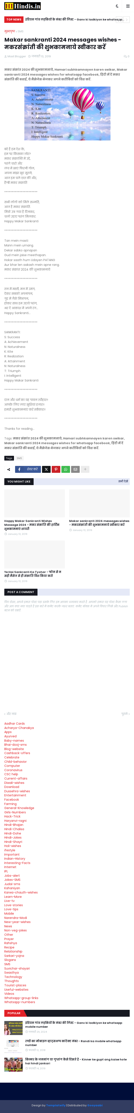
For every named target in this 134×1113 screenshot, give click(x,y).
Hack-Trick (12, 816)
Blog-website (14, 749)
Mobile (9, 913)
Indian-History (14, 858)
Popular (14, 1013)
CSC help (11, 774)
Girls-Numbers (15, 812)
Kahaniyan (12, 888)
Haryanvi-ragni (15, 821)
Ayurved (10, 736)
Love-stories (13, 905)
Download (11, 787)
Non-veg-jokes (15, 930)
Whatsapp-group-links (21, 998)
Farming (10, 804)
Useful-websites (16, 989)
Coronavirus (13, 770)
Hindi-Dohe (12, 833)
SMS (20, 31)
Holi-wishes (12, 846)
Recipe (9, 947)
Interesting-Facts (17, 863)
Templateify (55, 1105)
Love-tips (11, 909)
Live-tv (9, 901)
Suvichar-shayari (17, 968)
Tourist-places (15, 985)
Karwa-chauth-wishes (21, 892)
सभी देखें (123, 481)
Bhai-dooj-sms (15, 745)
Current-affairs (15, 778)
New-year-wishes (17, 922)
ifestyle (9, 850)
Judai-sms (12, 884)
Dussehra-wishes (17, 791)
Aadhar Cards (14, 723)
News (8, 926)
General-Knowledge (19, 808)
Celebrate (11, 757)
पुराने (125, 714)
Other (8, 934)
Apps (8, 732)
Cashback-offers (17, 753)
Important (12, 854)
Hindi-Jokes (13, 837)
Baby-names (14, 740)
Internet (10, 867)
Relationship (13, 951)
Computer (12, 766)
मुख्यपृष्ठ (9, 31)
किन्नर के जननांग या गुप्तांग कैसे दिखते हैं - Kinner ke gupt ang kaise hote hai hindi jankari (76, 1061)
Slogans (10, 960)
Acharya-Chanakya (19, 728)
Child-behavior (15, 762)
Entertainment (15, 795)
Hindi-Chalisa (14, 829)
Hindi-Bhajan (13, 825)
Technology (13, 977)
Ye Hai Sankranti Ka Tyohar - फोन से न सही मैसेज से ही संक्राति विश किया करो (32, 574)
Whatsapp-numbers (19, 1002)
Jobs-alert (12, 875)
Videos (9, 994)
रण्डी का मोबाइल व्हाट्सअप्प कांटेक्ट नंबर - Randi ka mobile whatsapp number (73, 1043)
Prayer (9, 939)
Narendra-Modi (15, 918)
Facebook (11, 799)
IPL (6, 871)
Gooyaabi (95, 1105)
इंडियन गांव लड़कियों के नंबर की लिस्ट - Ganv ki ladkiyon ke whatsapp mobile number (73, 20)
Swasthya (11, 972)
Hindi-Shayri (13, 842)
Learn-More (13, 897)
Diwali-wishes (14, 783)
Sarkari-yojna (14, 956)
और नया (11, 714)
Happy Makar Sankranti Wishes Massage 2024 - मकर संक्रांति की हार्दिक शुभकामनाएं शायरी (31, 525)
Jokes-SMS (12, 880)
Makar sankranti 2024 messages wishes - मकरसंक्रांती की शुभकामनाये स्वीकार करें (99, 523)
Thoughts (11, 981)
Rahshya (10, 943)
